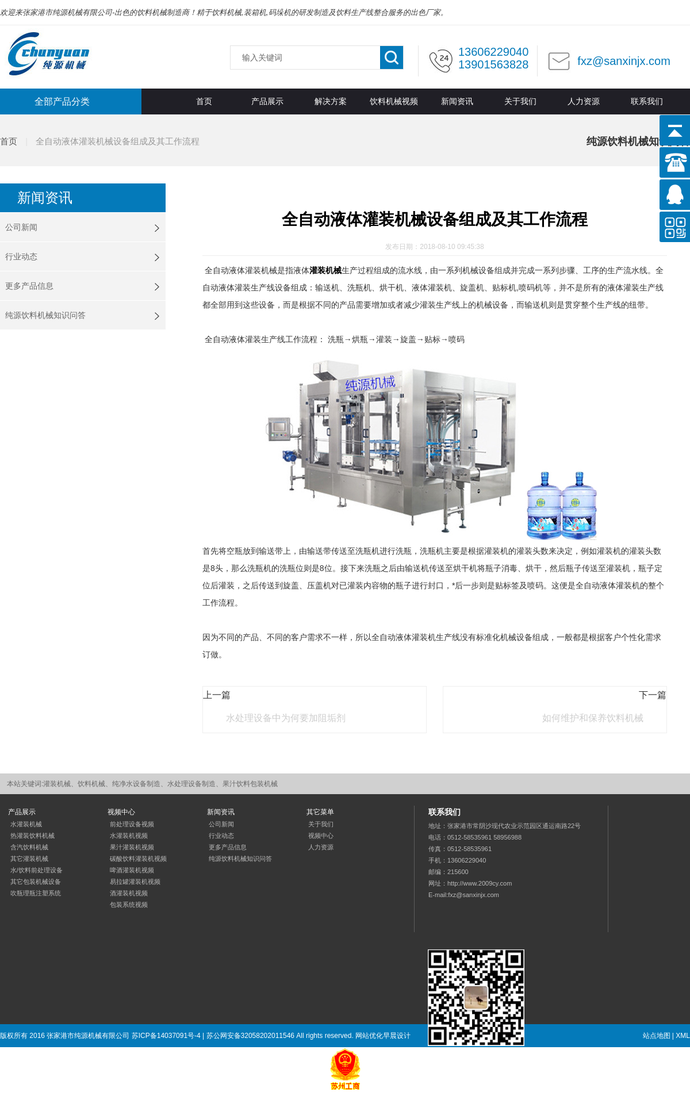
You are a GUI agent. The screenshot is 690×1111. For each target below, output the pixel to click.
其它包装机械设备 (35, 881)
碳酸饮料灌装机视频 (138, 858)
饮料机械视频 (394, 101)
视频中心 (321, 835)
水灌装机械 (26, 824)
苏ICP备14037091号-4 (166, 1036)
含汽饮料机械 (29, 847)
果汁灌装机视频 (132, 847)
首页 (204, 101)
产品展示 (267, 101)
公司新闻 (21, 227)
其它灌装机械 (29, 858)
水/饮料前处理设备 (36, 870)
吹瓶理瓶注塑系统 (35, 893)
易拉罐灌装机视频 (135, 881)
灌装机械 (325, 270)
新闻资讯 (457, 101)
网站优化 (369, 1036)
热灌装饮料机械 (32, 835)
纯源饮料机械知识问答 (45, 315)
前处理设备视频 (132, 824)
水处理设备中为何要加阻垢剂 (286, 718)
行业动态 (21, 256)
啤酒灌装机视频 (132, 870)
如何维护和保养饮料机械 (592, 718)
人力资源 (584, 101)
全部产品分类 (62, 101)
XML (683, 1036)
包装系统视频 (129, 904)
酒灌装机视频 (129, 893)
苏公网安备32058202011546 (250, 1036)
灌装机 (48, 54)
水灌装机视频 (129, 835)
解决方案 (331, 101)
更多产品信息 (29, 285)
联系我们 (647, 101)
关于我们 (520, 101)
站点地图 (656, 1036)
